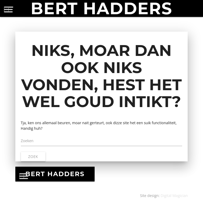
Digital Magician (174, 195)
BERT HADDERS (101, 8)
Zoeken (27, 140)
